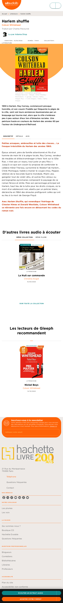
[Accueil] (11, 5)
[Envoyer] (56, 432)
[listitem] (4, 498)
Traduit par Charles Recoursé (15, 29)
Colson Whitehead (11, 25)
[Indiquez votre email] (28, 432)
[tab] (8, 136)
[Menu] (55, 5)
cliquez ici (53, 426)
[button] (31, 593)
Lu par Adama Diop (17, 34)
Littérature (14, 14)
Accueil (4, 14)
